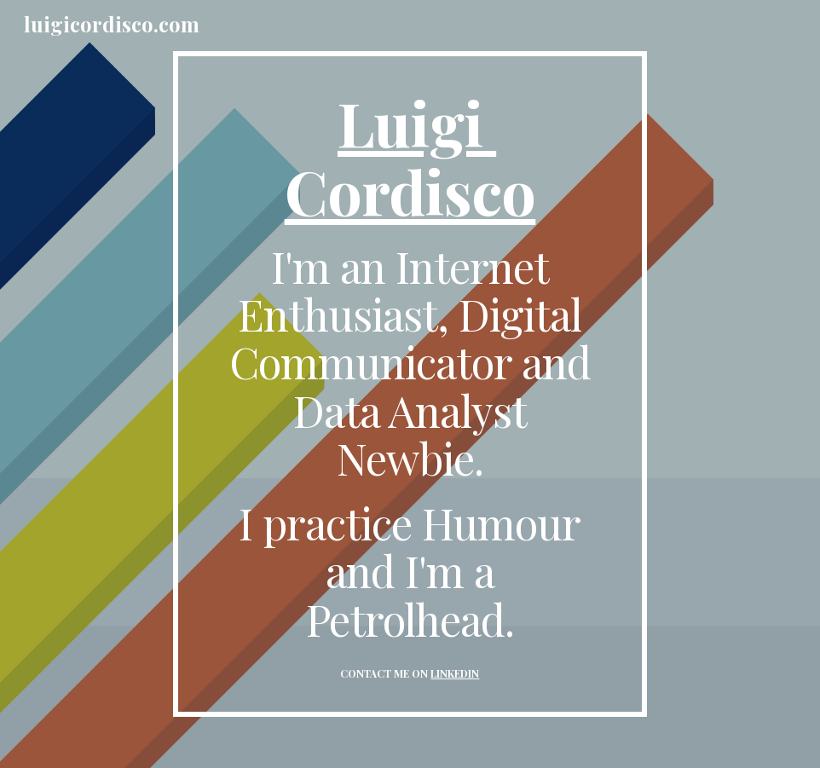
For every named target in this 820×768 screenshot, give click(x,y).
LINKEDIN (454, 673)
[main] (410, 384)
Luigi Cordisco (410, 156)
